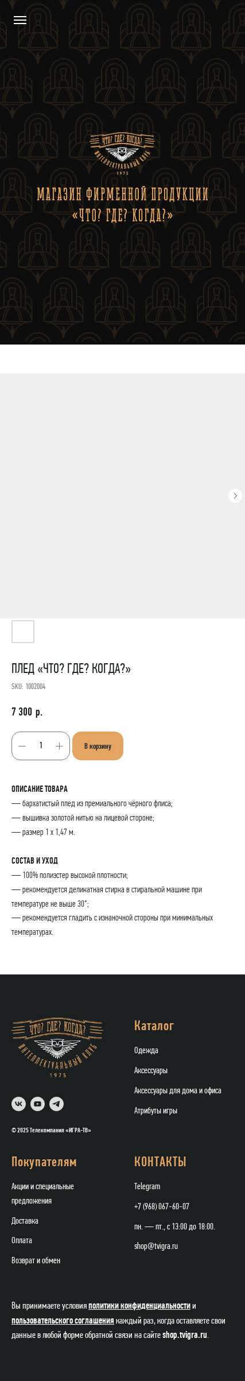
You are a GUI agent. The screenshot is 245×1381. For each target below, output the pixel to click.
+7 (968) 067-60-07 (161, 1207)
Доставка (24, 1221)
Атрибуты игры (155, 1111)
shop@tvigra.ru (156, 1246)
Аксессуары (151, 1071)
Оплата (21, 1240)
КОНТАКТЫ (160, 1163)
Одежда (146, 1050)
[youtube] (37, 1104)
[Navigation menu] (20, 20)
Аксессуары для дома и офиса (177, 1091)
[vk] (18, 1104)
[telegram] (56, 1104)
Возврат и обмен (35, 1261)
